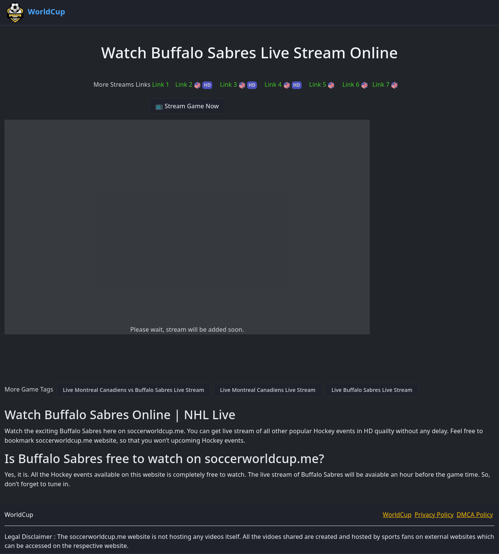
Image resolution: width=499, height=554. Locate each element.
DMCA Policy (475, 514)
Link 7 (385, 84)
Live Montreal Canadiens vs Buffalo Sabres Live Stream (133, 389)
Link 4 (283, 84)
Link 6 (355, 84)
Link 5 (322, 84)
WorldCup (397, 514)
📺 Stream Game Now (187, 106)
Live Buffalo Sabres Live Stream (372, 389)
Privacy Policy (434, 514)
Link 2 (194, 84)
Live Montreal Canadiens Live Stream (268, 389)
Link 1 (160, 84)
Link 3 (238, 84)
